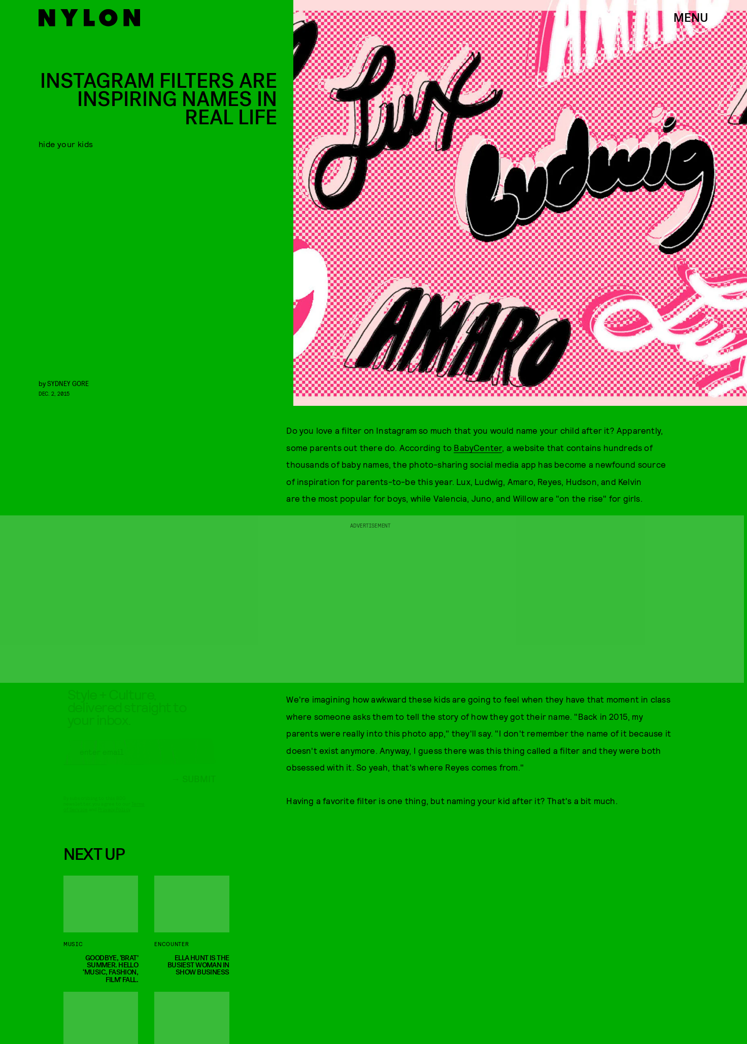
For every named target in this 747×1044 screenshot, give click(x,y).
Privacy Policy (114, 818)
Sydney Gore (68, 383)
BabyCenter (478, 447)
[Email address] (139, 761)
